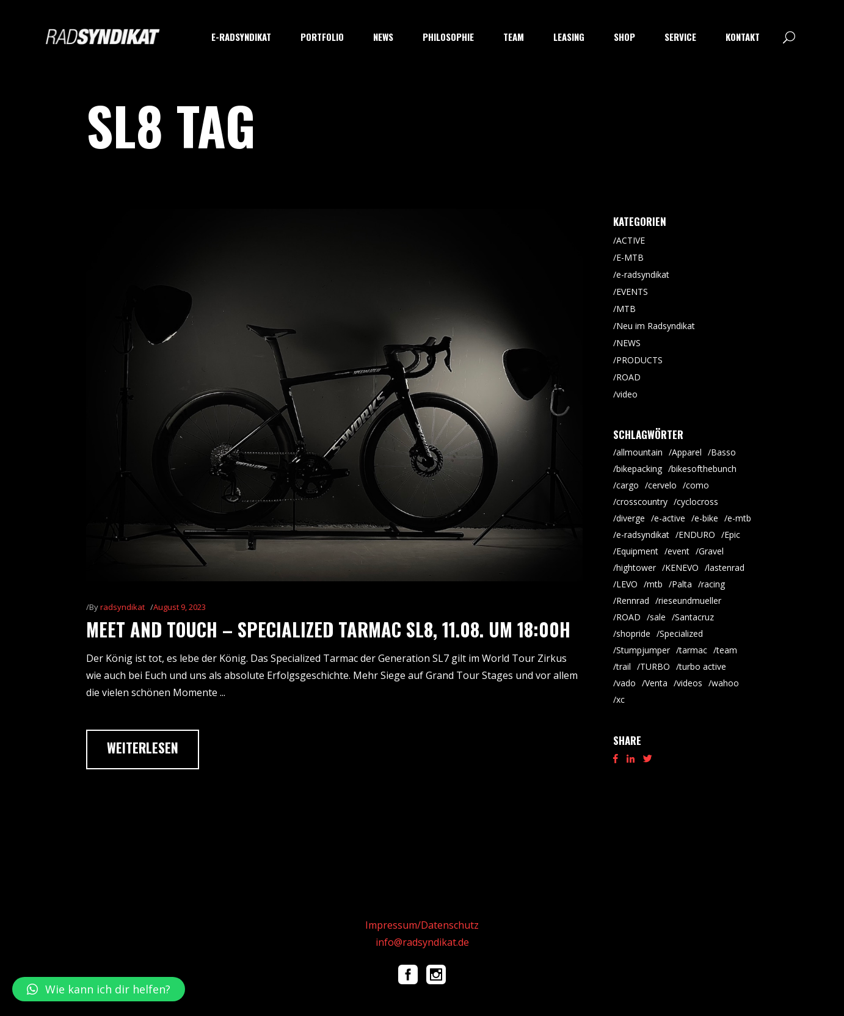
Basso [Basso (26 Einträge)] (723, 452)
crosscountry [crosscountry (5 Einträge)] (642, 501)
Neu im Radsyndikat (655, 326)
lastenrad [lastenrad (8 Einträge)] (726, 567)
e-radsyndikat (642, 274)
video (627, 394)
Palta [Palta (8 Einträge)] (682, 584)
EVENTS (632, 291)
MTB (626, 308)
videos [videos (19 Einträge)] (689, 683)
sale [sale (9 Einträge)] (658, 617)
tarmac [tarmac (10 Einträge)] (693, 650)
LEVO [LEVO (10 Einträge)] (627, 584)
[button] (98, 989)
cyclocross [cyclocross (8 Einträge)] (697, 501)
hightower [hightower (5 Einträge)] (636, 567)
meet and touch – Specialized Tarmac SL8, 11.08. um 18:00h (328, 629)
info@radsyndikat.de (422, 942)
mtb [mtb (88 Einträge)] (655, 584)
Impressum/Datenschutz (422, 925)
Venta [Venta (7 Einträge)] (656, 683)
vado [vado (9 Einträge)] (626, 683)
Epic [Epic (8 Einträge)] (732, 534)
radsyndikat (122, 606)
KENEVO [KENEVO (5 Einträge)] (682, 567)
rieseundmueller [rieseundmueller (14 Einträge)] (689, 600)
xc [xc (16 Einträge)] (620, 699)
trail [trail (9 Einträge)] (623, 666)
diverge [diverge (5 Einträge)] (630, 518)
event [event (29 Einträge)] (678, 551)
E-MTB (630, 257)
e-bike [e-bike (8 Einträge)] (706, 518)
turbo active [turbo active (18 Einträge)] (702, 666)
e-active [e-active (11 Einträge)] (669, 518)
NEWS (628, 343)
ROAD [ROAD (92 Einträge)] (628, 617)
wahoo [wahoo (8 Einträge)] (725, 683)
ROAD (628, 377)
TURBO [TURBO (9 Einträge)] (655, 666)
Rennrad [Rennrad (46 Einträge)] (632, 600)
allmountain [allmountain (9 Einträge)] (639, 452)
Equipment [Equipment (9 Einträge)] (637, 551)
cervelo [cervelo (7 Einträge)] (662, 485)
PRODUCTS (639, 360)
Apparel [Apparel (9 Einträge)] (687, 452)
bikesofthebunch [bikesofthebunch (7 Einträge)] (704, 468)
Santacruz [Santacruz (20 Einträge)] (694, 617)
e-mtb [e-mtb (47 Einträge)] (739, 518)
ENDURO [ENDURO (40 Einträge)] (696, 534)
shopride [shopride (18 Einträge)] (633, 633)
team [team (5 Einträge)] (726, 650)
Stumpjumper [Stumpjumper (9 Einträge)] (643, 650)
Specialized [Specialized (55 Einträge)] (681, 633)
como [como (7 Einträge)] (697, 485)
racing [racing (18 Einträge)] (713, 584)
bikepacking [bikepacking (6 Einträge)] (639, 468)
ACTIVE (630, 240)
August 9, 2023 (179, 606)
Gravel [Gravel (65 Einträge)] (711, 551)
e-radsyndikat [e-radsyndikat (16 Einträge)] (642, 534)
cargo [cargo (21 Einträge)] (627, 485)
